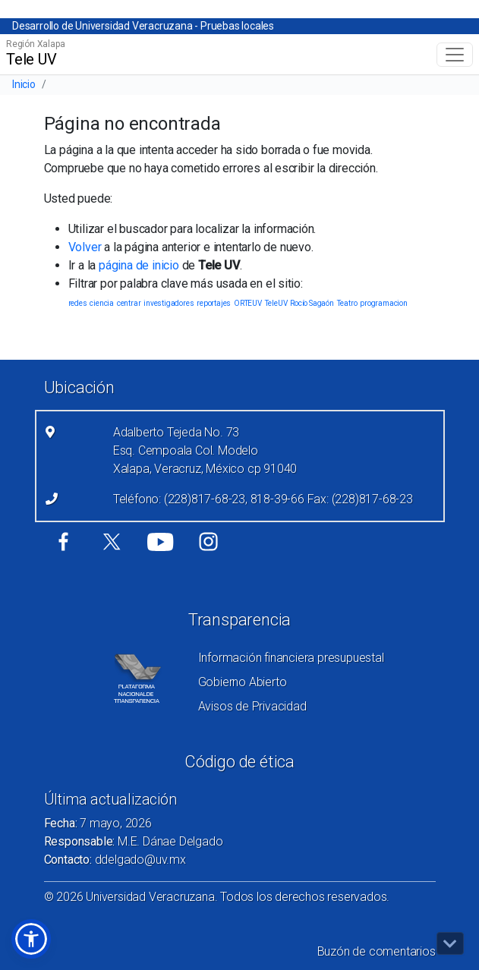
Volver (85, 247)
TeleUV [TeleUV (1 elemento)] (276, 303)
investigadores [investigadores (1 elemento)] (168, 303)
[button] (31, 939)
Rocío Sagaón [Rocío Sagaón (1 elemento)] (312, 303)
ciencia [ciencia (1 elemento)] (102, 303)
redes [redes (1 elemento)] (77, 303)
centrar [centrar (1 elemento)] (129, 303)
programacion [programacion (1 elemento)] (384, 303)
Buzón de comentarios (376, 951)
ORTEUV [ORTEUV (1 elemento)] (248, 303)
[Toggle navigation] (454, 55)
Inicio (24, 84)
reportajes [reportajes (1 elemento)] (214, 303)
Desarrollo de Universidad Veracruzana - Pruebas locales (143, 26)
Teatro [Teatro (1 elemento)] (347, 303)
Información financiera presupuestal (291, 657)
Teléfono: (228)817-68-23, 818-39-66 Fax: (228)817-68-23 (263, 499)
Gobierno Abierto (242, 682)
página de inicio (139, 265)
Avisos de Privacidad (252, 706)
